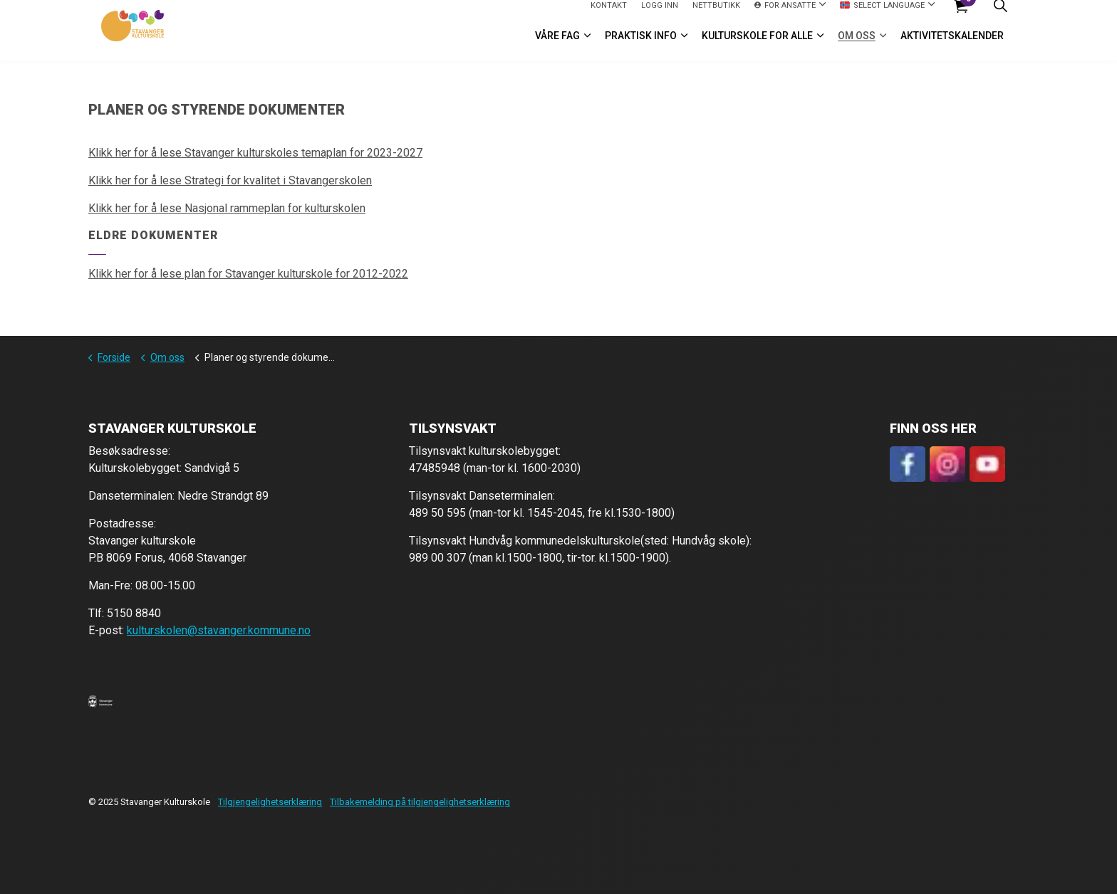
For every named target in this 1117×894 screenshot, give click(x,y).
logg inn (659, 14)
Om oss (857, 45)
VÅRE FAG (557, 45)
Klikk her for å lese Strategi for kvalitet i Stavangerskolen (230, 180)
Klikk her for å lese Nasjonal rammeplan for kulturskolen (226, 208)
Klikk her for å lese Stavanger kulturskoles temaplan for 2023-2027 (255, 152)
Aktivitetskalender (952, 45)
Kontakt (609, 14)
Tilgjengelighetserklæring (270, 801)
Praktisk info (641, 45)
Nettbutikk (716, 14)
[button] (100, 701)
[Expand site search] (1000, 15)
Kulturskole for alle (757, 45)
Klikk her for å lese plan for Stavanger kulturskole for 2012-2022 (248, 273)
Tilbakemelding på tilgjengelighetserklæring (420, 801)
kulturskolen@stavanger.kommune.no (219, 630)
